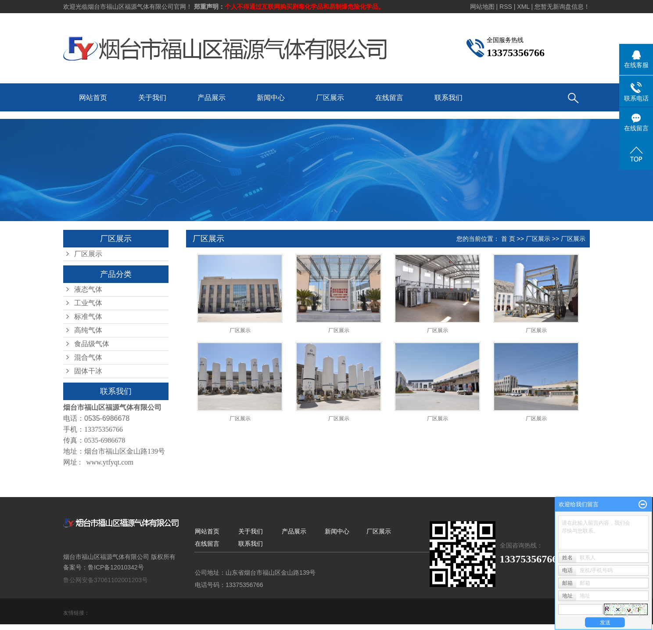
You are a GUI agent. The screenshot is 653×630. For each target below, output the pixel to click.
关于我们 (152, 97)
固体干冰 (88, 371)
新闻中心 (271, 97)
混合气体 (88, 357)
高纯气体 (88, 330)
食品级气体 (91, 343)
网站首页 (93, 97)
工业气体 (88, 303)
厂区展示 (330, 97)
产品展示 (211, 97)
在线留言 (389, 97)
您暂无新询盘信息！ (562, 6)
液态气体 (88, 289)
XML (523, 6)
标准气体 (88, 316)
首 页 (508, 238)
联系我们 (448, 97)
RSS (505, 6)
